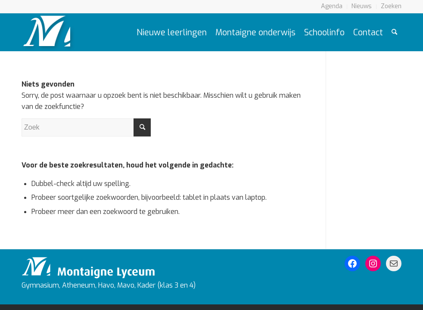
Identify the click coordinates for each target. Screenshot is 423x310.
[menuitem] (332, 6)
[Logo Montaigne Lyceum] (48, 32)
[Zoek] (394, 32)
